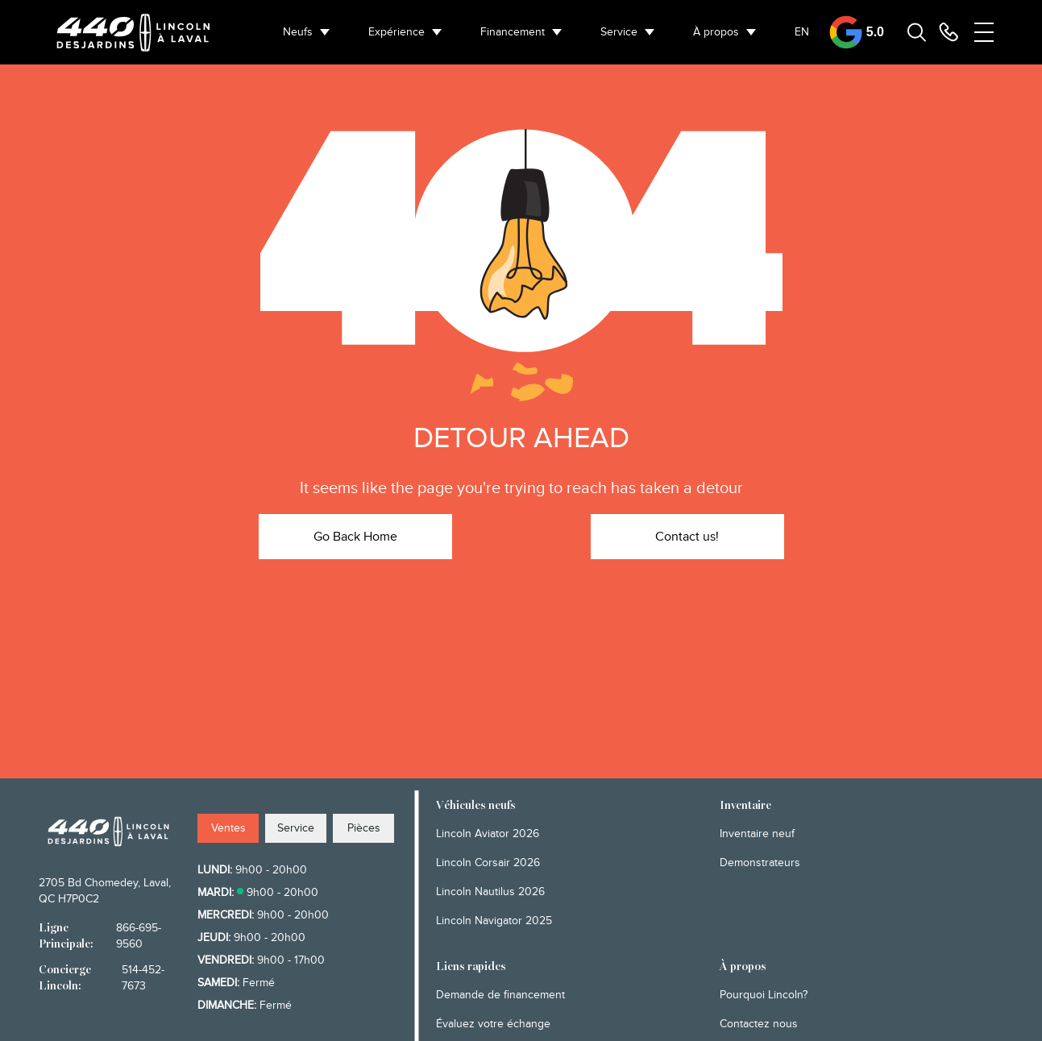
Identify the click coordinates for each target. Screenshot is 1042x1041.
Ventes (228, 828)
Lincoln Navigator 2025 (494, 920)
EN (802, 32)
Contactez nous (759, 1024)
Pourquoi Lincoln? (763, 995)
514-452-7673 (143, 978)
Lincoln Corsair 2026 (488, 862)
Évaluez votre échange (493, 1024)
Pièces (363, 828)
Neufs (298, 32)
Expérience (396, 32)
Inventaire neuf (757, 833)
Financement (512, 32)
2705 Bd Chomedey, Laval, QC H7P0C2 (105, 891)
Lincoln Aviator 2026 (487, 833)
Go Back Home (355, 537)
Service (618, 32)
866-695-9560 (138, 936)
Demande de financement (500, 995)
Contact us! (687, 537)
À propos (716, 32)
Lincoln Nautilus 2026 (490, 891)
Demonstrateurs (760, 862)
